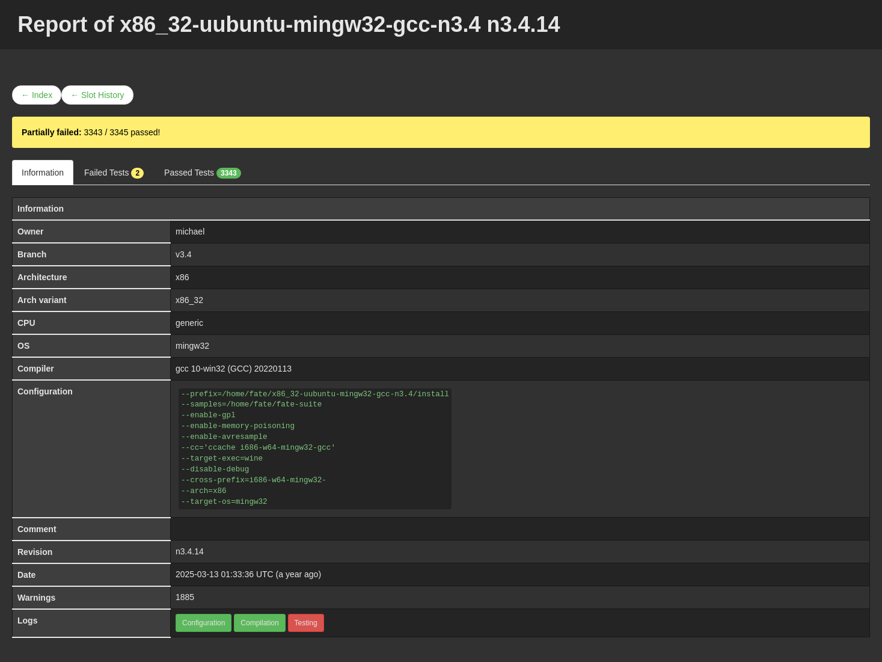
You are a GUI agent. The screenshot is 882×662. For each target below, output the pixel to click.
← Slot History (97, 95)
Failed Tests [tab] (114, 173)
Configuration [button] (203, 623)
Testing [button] (306, 623)
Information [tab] (43, 172)
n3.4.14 (190, 551)
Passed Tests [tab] (202, 173)
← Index (36, 95)
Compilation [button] (259, 623)
